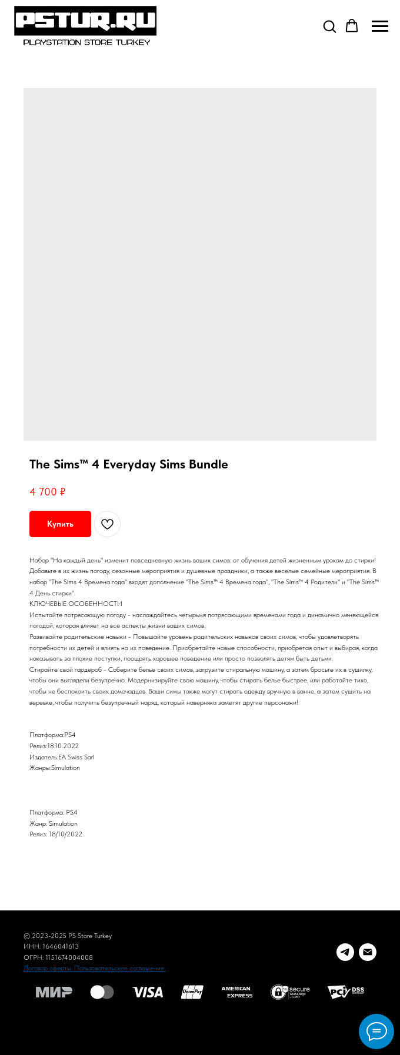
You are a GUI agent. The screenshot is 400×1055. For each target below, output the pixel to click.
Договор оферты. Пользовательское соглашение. (94, 968)
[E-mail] (367, 952)
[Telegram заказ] (345, 952)
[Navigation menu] (380, 26)
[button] (329, 26)
